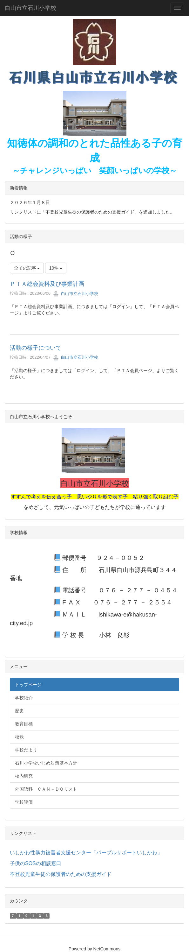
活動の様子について (35, 348)
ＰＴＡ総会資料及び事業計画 (47, 284)
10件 (55, 268)
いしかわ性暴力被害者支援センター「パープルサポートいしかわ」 (86, 852)
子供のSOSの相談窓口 (35, 863)
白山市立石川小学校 (30, 8)
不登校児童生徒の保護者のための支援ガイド (60, 874)
